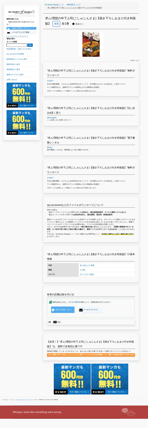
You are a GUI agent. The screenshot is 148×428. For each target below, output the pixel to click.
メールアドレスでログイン (17, 36)
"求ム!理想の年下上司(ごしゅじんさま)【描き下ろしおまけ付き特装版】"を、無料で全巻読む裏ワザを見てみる (91, 355)
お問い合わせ (32, 399)
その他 (82, 270)
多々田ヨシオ (85, 265)
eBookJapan (52, 118)
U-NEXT (50, 81)
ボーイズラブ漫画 (87, 274)
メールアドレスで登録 (18, 32)
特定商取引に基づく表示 (27, 399)
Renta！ (50, 147)
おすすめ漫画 (73, 302)
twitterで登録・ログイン (18, 28)
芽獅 (92, 265)
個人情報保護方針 (18, 399)
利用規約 (22, 399)
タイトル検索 (12, 42)
